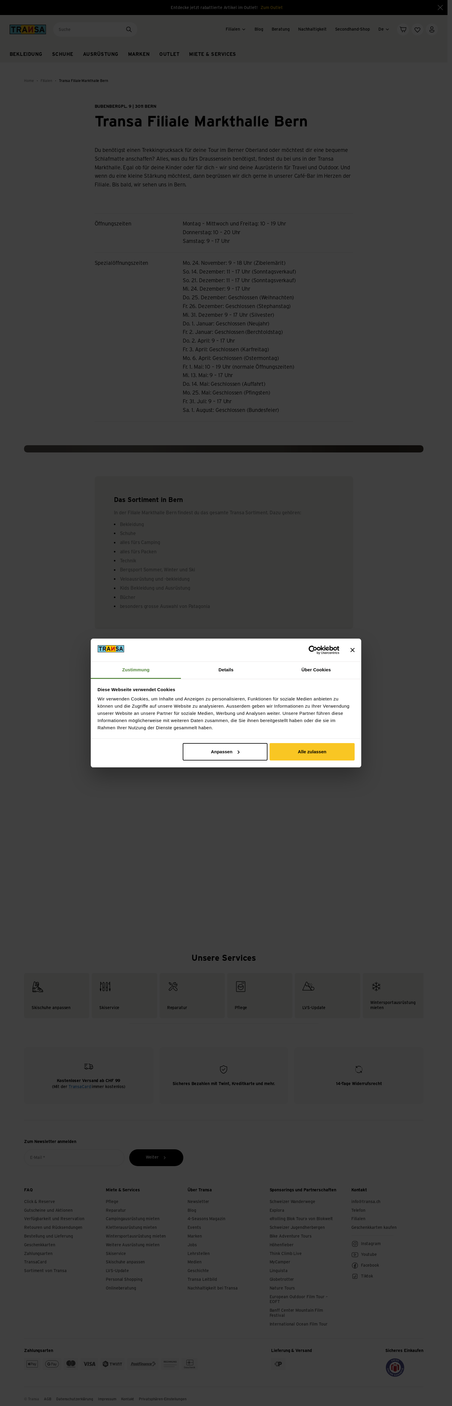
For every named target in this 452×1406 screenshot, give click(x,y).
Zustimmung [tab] (136, 669)
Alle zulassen (312, 751)
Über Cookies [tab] (316, 669)
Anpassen (225, 751)
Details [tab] (226, 669)
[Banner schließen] (352, 650)
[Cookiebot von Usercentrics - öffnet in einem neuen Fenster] (313, 650)
